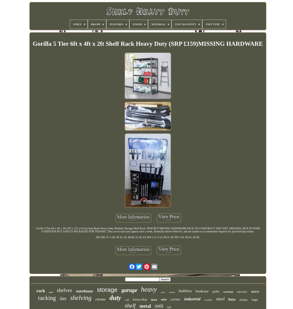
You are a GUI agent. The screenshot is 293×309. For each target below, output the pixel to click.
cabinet (172, 292)
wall (127, 300)
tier (63, 298)
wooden (208, 299)
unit (159, 306)
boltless (185, 290)
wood (163, 292)
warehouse (84, 291)
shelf (130, 305)
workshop (228, 291)
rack (40, 290)
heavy (149, 289)
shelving (81, 297)
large (255, 299)
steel (220, 298)
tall (169, 307)
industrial (192, 299)
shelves (64, 290)
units (255, 291)
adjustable (242, 291)
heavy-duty (140, 299)
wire (164, 299)
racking (47, 298)
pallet (215, 291)
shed (51, 292)
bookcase (202, 291)
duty (115, 297)
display (243, 299)
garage (129, 290)
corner (175, 299)
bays (232, 299)
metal (145, 306)
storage (107, 289)
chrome (100, 299)
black (154, 299)
